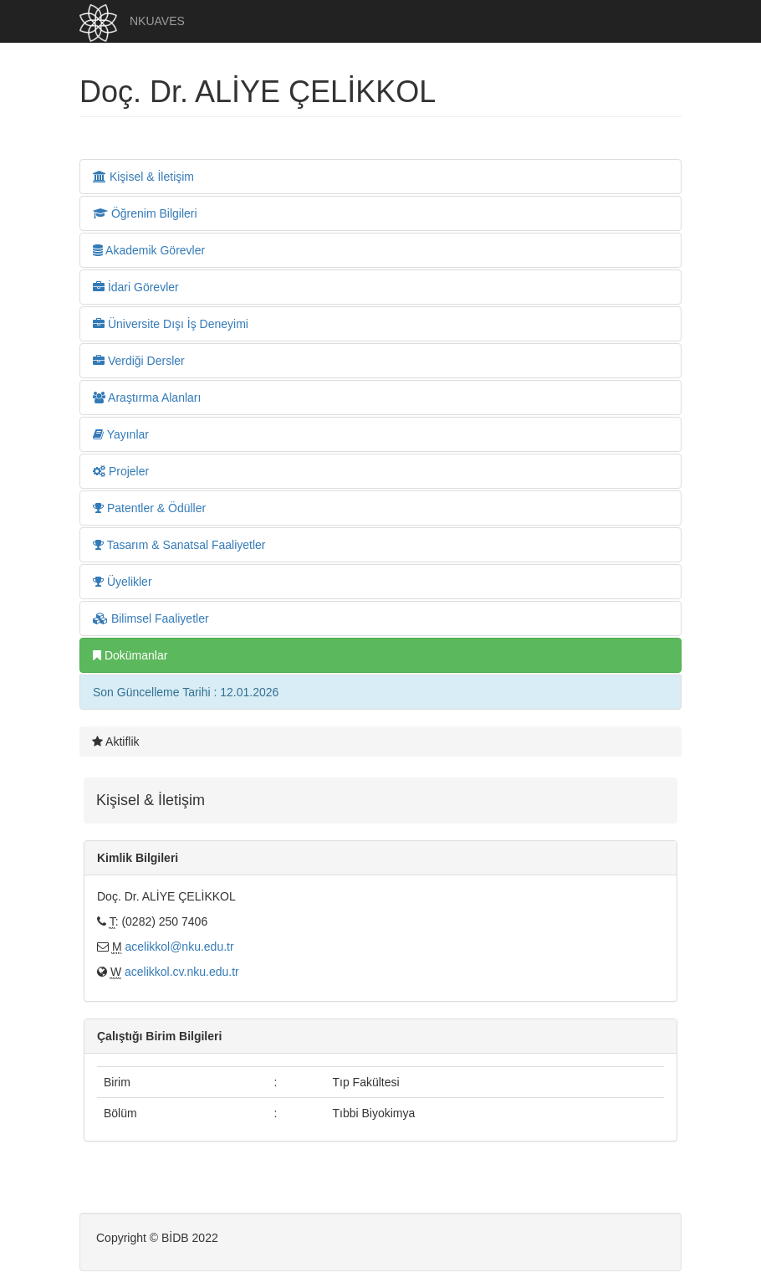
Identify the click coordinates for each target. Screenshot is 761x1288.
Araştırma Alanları (147, 397)
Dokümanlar (130, 655)
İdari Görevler (136, 287)
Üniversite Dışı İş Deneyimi (170, 324)
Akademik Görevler (149, 250)
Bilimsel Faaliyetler (151, 618)
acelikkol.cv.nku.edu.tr (182, 971)
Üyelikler (122, 581)
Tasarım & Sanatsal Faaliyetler (179, 545)
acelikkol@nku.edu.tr (179, 946)
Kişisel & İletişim (143, 176)
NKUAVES (157, 21)
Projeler (121, 471)
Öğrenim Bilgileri (145, 213)
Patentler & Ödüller (149, 508)
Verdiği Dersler (139, 360)
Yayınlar (121, 434)
